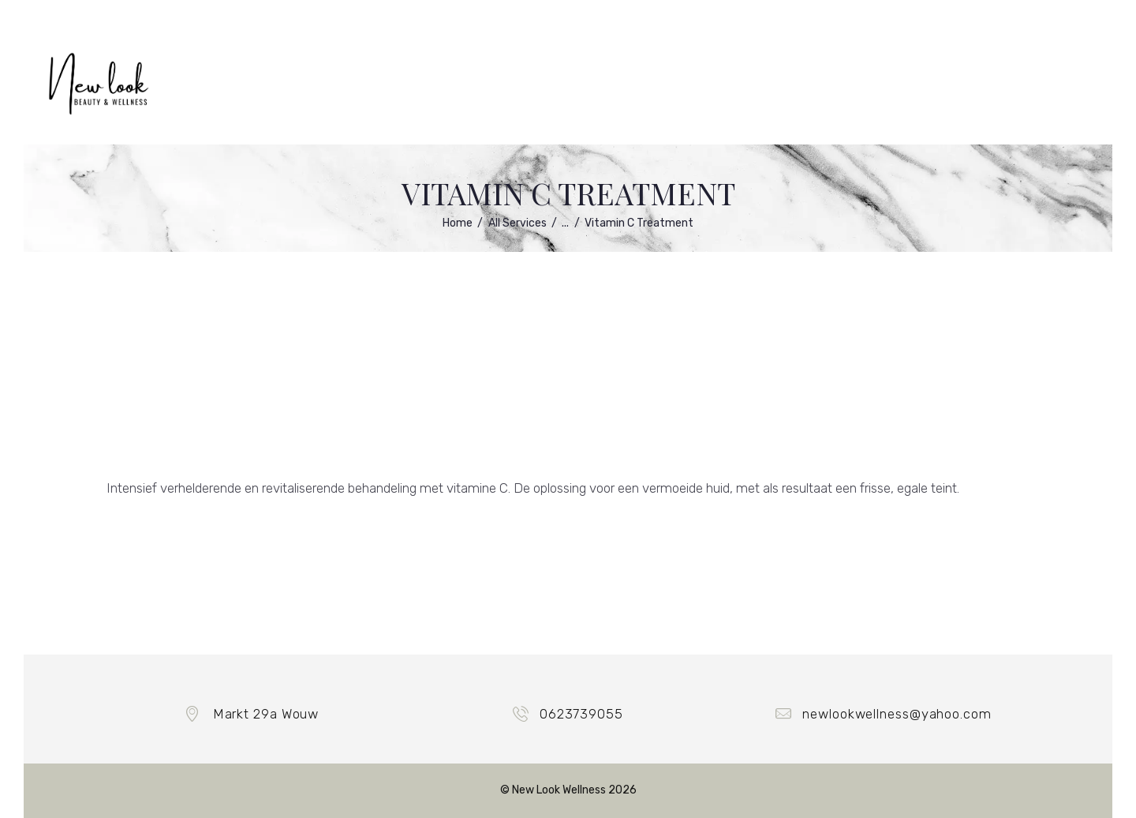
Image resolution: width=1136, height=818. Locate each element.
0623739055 (581, 714)
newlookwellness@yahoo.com (897, 714)
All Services (517, 223)
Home (458, 223)
